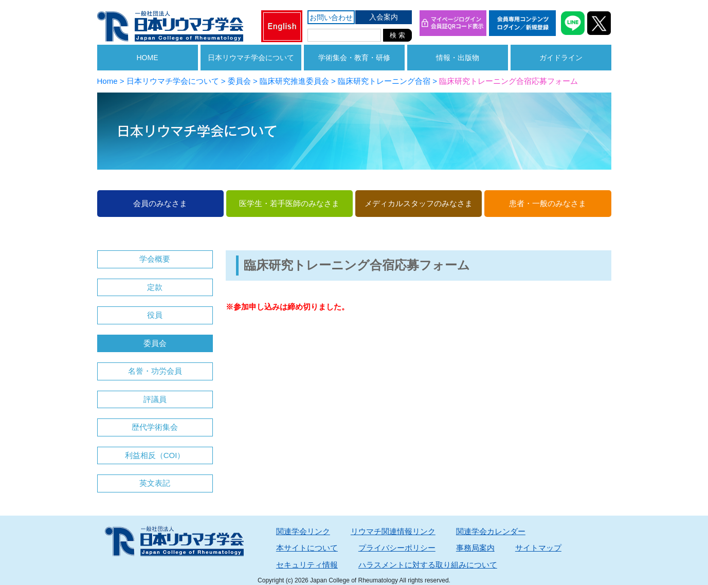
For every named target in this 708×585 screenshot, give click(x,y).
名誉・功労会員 (155, 371)
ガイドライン (561, 57)
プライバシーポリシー (396, 547)
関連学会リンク (303, 531)
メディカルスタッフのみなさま (419, 203)
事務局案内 (475, 547)
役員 (154, 314)
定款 (154, 287)
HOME (147, 57)
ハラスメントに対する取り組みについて (427, 564)
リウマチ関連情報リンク (393, 531)
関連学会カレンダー (490, 531)
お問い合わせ (331, 17)
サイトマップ (538, 547)
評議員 (155, 399)
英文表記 (154, 483)
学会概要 (154, 258)
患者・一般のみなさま (547, 203)
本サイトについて (307, 547)
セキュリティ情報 (307, 564)
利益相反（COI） (155, 455)
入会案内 (383, 17)
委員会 (155, 343)
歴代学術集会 (155, 427)
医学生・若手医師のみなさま (289, 203)
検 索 (397, 35)
